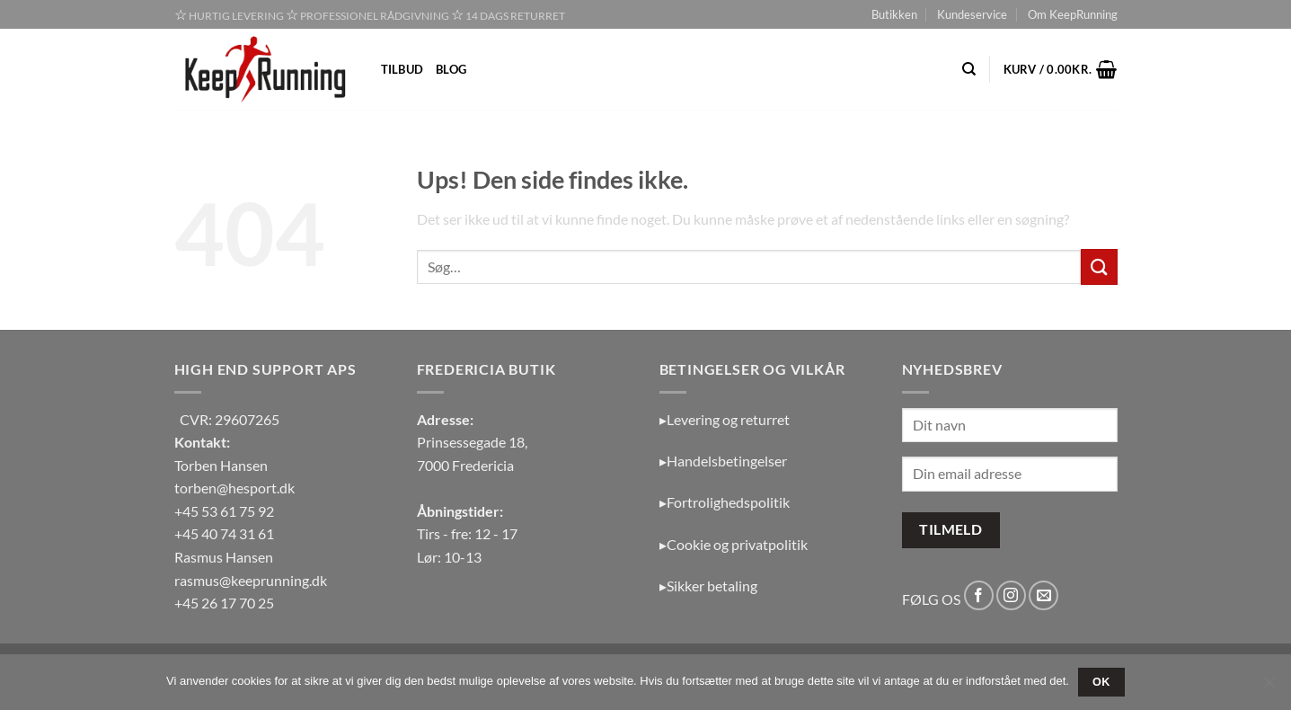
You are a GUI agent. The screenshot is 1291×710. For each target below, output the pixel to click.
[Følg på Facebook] (979, 595)
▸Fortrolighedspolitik (724, 501)
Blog (451, 69)
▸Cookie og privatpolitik (733, 544)
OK (1101, 682)
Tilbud (402, 69)
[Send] (1099, 266)
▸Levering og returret (724, 419)
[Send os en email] (1043, 595)
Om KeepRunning (1073, 14)
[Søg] (969, 69)
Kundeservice (972, 14)
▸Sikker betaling (708, 585)
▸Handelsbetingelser (723, 460)
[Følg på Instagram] (1011, 595)
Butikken (894, 14)
